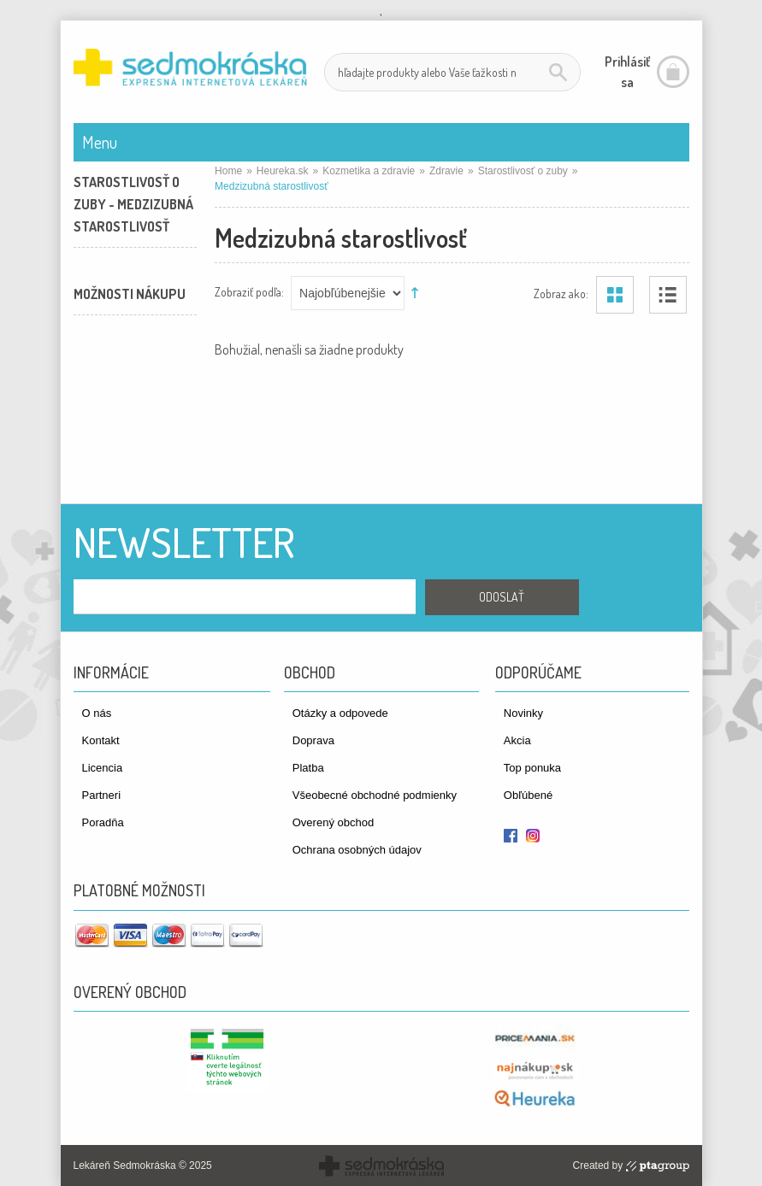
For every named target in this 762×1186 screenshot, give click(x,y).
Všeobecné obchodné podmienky (374, 795)
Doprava (313, 740)
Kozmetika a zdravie (368, 171)
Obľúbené (528, 795)
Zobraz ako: (561, 292)
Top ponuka (532, 767)
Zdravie (446, 171)
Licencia (102, 767)
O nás (97, 713)
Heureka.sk (283, 171)
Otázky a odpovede (340, 713)
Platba (308, 767)
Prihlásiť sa (627, 72)
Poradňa (103, 822)
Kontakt (101, 740)
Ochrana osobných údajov (357, 849)
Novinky (523, 713)
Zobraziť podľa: (249, 291)
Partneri (101, 795)
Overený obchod (333, 822)
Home (228, 171)
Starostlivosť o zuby (523, 171)
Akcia (517, 740)
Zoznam (668, 295)
